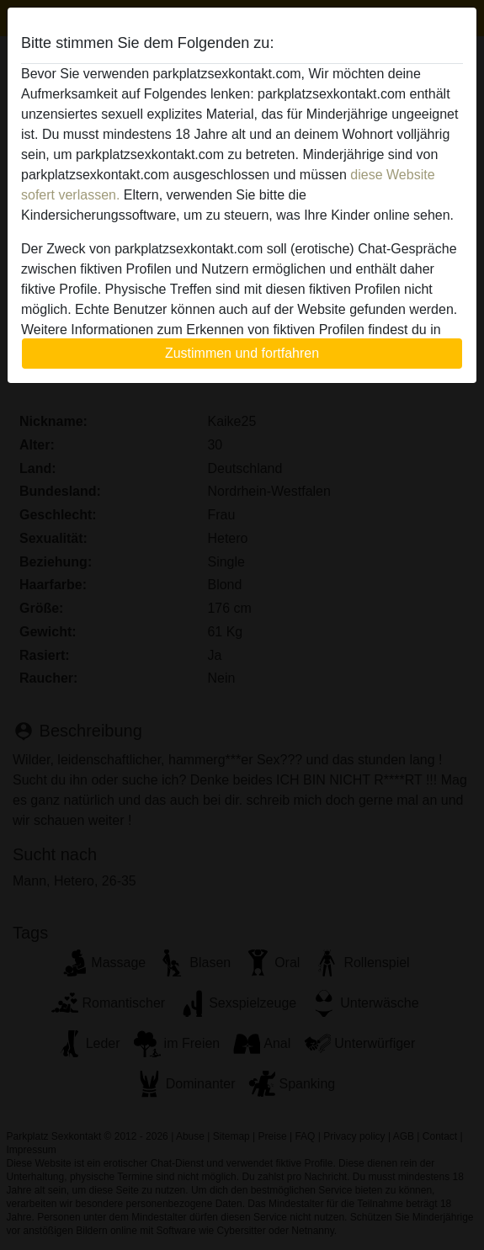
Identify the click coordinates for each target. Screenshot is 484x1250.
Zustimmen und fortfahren (242, 353)
